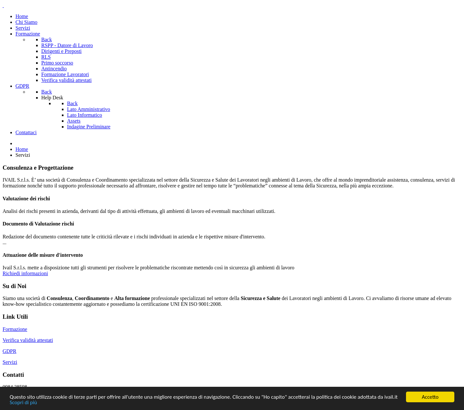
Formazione (15, 329)
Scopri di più (23, 402)
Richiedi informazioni (25, 273)
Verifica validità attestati (28, 340)
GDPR (9, 351)
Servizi (10, 362)
